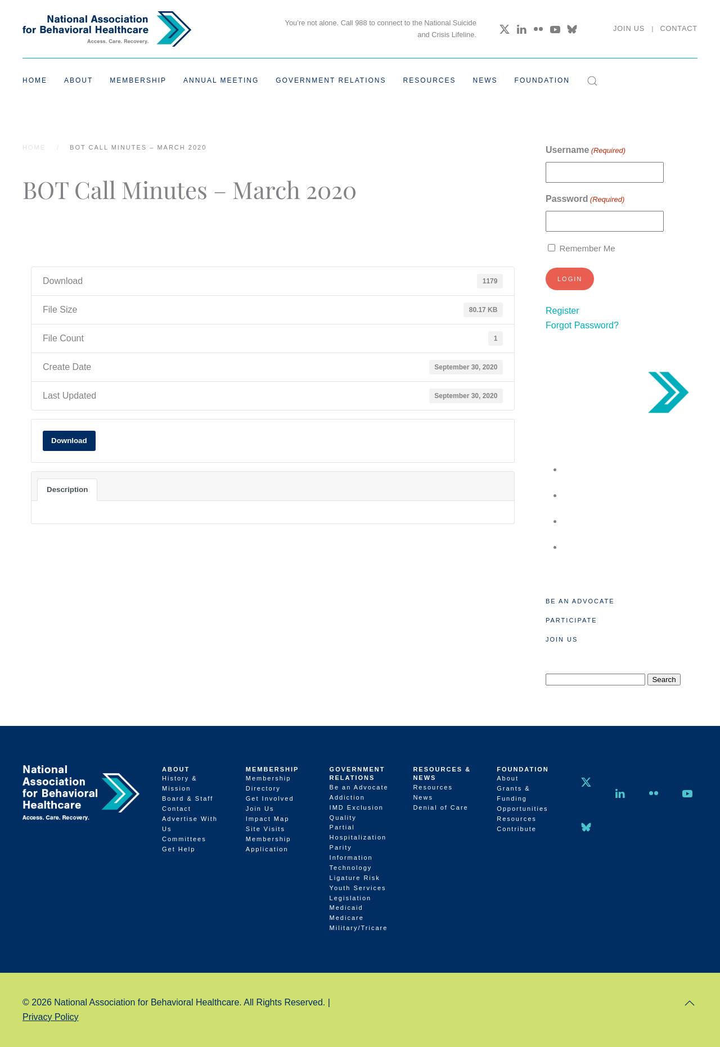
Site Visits (265, 828)
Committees (184, 839)
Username (586, 150)
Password (585, 199)
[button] (592, 80)
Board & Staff (187, 798)
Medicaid (346, 907)
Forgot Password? (582, 325)
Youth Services (358, 887)
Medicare (347, 917)
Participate (571, 620)
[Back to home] (106, 29)
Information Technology (351, 862)
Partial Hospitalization (358, 832)
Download (69, 440)
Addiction (347, 797)
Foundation (523, 769)
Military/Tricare (359, 927)
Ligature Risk (355, 877)
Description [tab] (67, 489)
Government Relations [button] (331, 80)
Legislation (351, 898)
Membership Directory (268, 783)
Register (562, 310)
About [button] (78, 80)
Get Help (178, 849)
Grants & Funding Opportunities (522, 798)
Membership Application (268, 844)
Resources (433, 787)
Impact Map (267, 818)
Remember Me (587, 248)
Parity (341, 847)
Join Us (629, 28)
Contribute (517, 828)
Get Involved (270, 798)
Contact (679, 28)
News (485, 80)
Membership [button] (138, 80)
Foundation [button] (542, 80)
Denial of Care (440, 807)
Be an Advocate (580, 601)
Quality (343, 817)
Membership (272, 769)
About (176, 769)
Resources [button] (429, 80)
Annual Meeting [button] (221, 80)
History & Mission (179, 783)
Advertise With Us (190, 823)
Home (34, 80)
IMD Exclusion (357, 807)
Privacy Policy (50, 1017)
